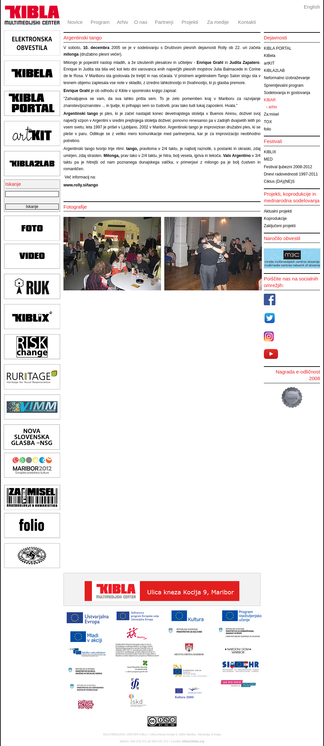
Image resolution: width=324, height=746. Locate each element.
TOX (268, 122)
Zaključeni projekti (280, 226)
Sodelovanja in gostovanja (287, 92)
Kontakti (247, 22)
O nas (140, 22)
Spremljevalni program (284, 85)
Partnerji (164, 22)
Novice (75, 22)
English (312, 7)
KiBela (269, 55)
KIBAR (270, 100)
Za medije (218, 22)
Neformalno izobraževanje (287, 77)
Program (100, 22)
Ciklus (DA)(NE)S (279, 181)
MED (268, 159)
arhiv (272, 107)
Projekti (190, 22)
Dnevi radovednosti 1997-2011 (291, 174)
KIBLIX (270, 152)
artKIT (269, 63)
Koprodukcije (275, 218)
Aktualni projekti (278, 211)
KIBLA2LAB (274, 70)
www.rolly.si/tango (80, 185)
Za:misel (271, 114)
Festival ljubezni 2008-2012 (288, 167)
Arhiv (122, 22)
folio (267, 129)
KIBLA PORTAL (278, 48)
